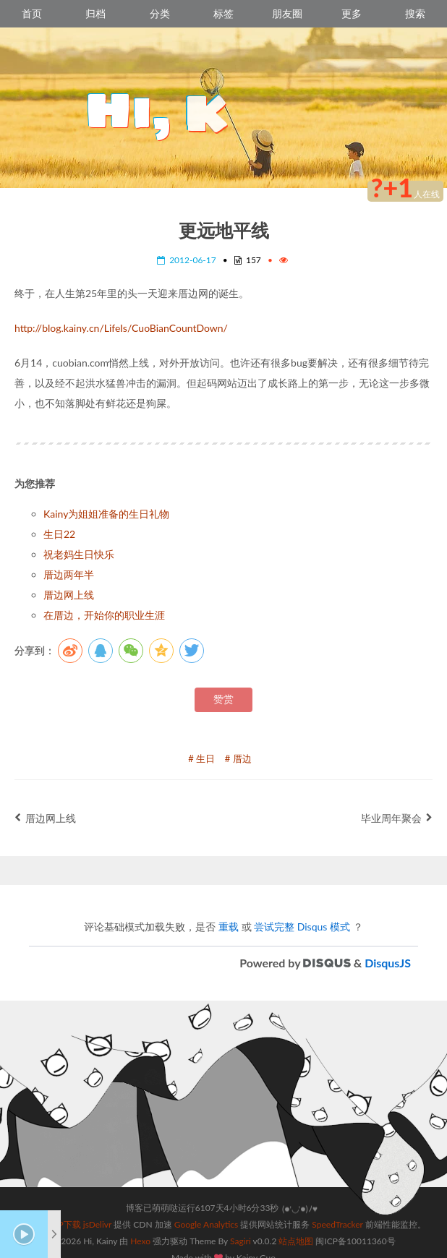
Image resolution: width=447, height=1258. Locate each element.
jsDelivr (97, 1207)
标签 (223, 13)
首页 (32, 13)
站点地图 (295, 1223)
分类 (160, 13)
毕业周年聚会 (397, 818)
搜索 (415, 13)
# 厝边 (238, 758)
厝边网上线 (68, 595)
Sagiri (240, 1223)
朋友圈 (287, 13)
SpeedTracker (337, 1207)
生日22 (59, 534)
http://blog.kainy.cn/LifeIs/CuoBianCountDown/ (121, 328)
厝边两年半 (68, 574)
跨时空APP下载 (51, 1207)
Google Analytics (206, 1207)
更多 (351, 13)
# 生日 (201, 758)
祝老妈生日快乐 (78, 554)
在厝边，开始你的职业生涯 (104, 615)
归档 (95, 13)
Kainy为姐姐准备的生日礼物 (106, 514)
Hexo (140, 1223)
